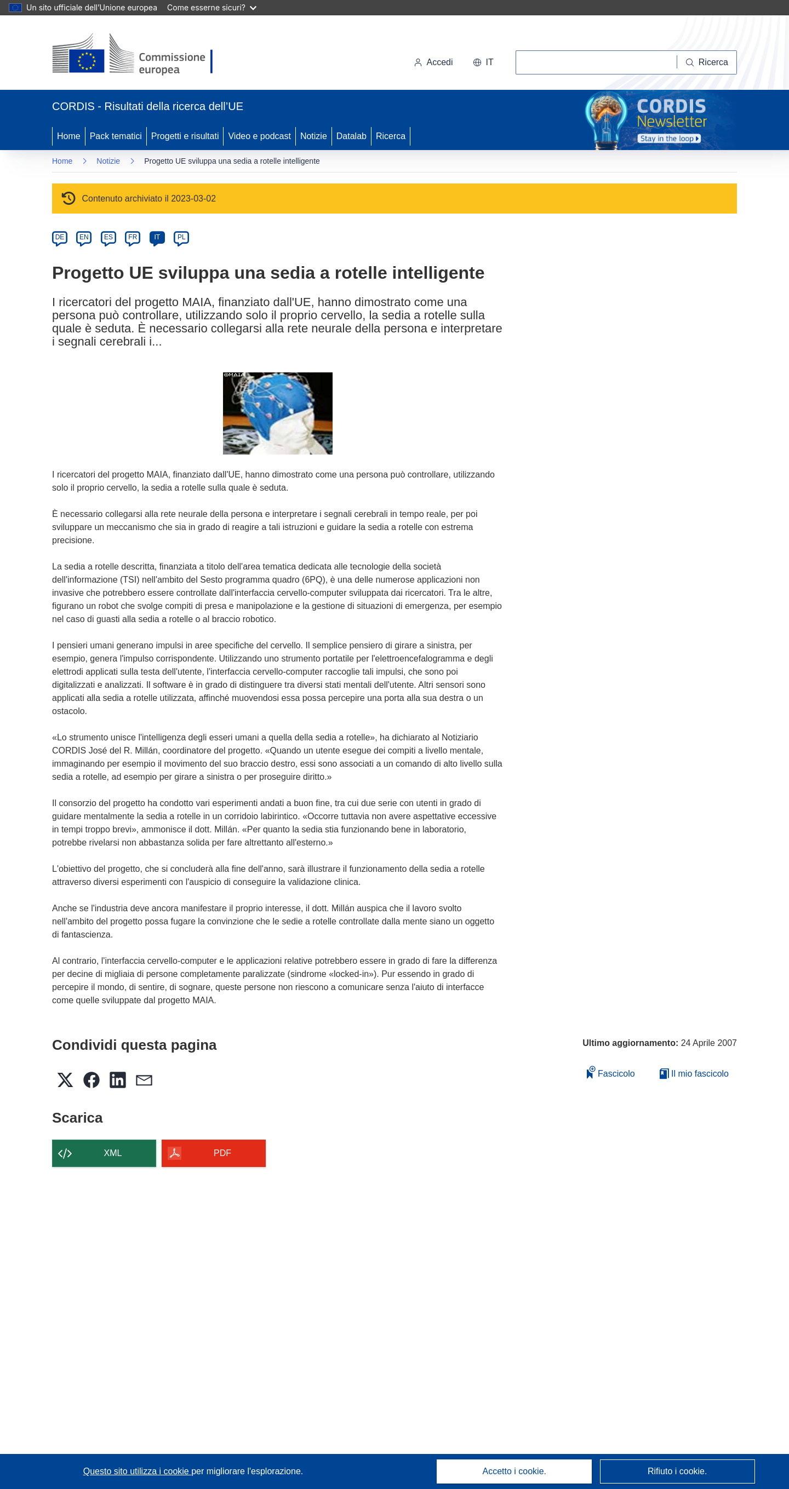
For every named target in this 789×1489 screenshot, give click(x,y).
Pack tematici (116, 136)
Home (69, 136)
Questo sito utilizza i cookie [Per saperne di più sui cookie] (137, 1471)
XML (113, 1153)
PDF (222, 1153)
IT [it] (157, 237)
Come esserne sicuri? (211, 7)
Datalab (351, 136)
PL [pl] (182, 237)
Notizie (313, 136)
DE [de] (60, 237)
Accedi (433, 62)
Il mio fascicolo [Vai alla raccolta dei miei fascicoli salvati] (694, 1073)
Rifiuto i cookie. (677, 1471)
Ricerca (390, 136)
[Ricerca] (707, 62)
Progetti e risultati (185, 136)
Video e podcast (259, 136)
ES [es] (108, 237)
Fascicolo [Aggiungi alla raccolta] (611, 1072)
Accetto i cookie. (515, 1471)
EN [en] (84, 237)
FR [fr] (132, 237)
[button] (483, 62)
